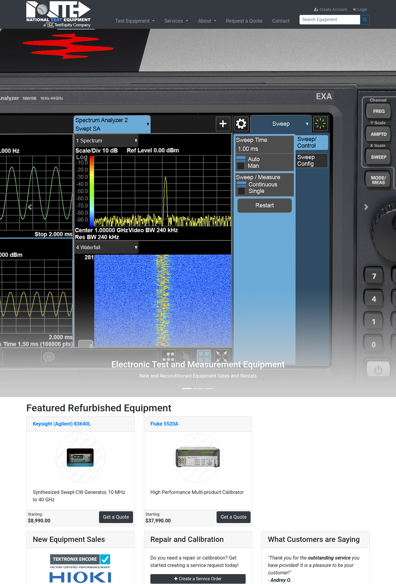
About (205, 21)
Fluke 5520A (164, 424)
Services (174, 21)
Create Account (330, 9)
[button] (29, 207)
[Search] (329, 19)
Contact (281, 21)
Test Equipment (133, 21)
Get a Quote (116, 517)
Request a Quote (244, 21)
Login (360, 9)
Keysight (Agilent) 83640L (62, 424)
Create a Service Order (198, 578)
